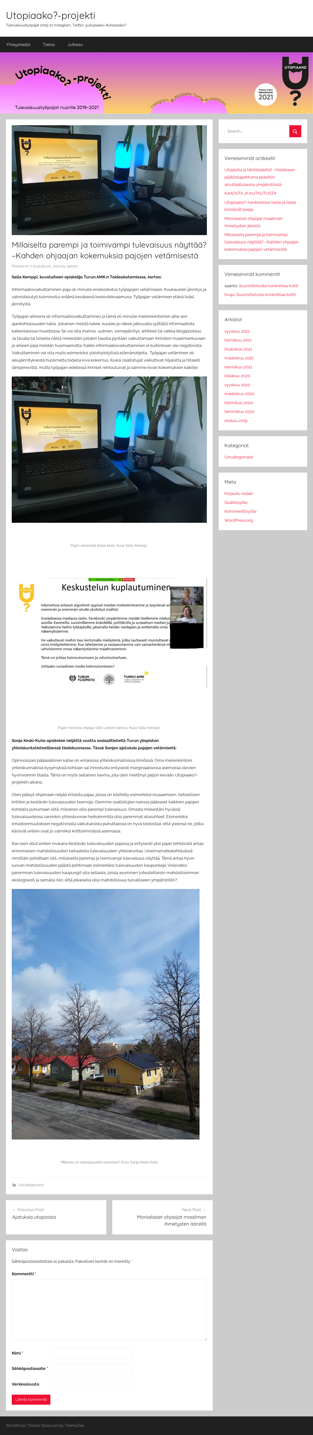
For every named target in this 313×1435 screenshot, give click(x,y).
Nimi (17, 1353)
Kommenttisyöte (240, 511)
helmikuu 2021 (238, 366)
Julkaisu (75, 44)
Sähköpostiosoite (30, 1368)
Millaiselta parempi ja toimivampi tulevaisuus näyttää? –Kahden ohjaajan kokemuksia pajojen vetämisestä (261, 242)
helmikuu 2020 (238, 402)
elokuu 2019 (235, 420)
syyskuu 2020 (237, 384)
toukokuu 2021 (238, 349)
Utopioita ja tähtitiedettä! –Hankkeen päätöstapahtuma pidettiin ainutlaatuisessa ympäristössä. (259, 177)
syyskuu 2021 (236, 331)
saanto (72, 266)
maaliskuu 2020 (239, 393)
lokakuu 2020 (237, 375)
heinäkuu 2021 (238, 340)
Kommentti (24, 1273)
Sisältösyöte (236, 502)
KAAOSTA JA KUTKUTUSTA (250, 193)
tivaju (229, 294)
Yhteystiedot (18, 44)
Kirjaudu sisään (238, 493)
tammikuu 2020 (239, 411)
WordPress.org (238, 520)
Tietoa (49, 44)
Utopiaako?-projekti (50, 15)
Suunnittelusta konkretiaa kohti (268, 285)
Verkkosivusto (25, 1384)
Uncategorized (31, 1185)
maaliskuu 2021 (239, 357)
